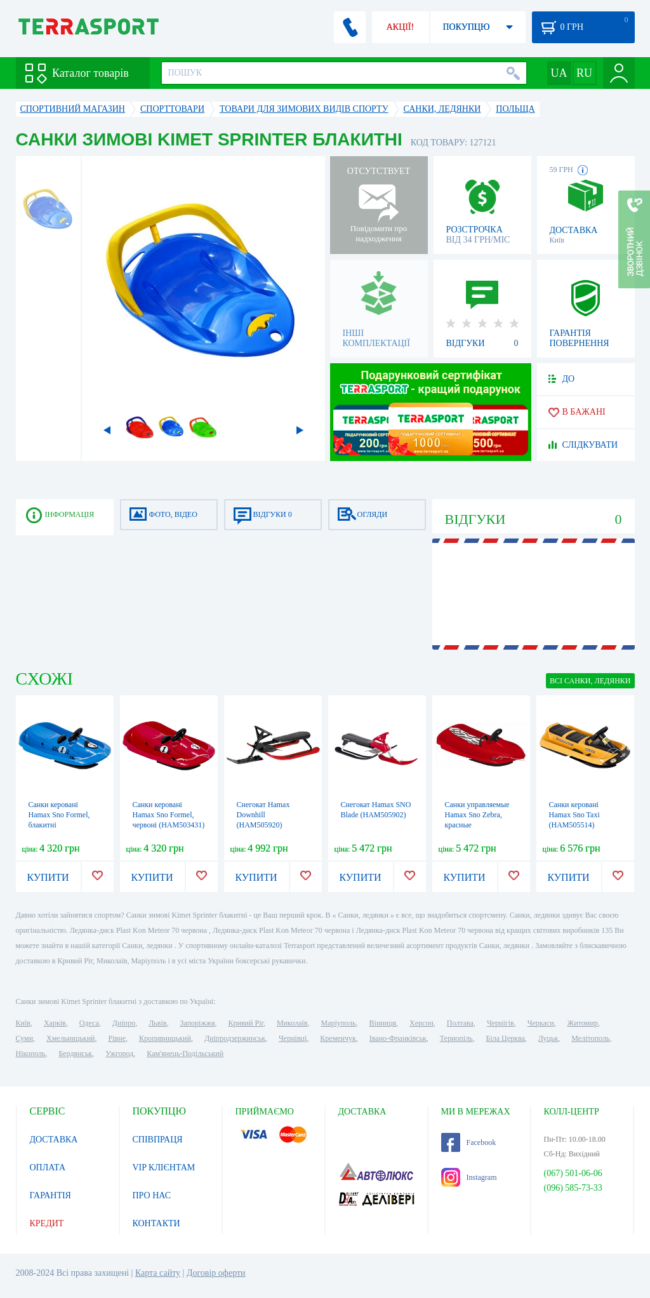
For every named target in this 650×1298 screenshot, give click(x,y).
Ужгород (119, 1053)
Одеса (89, 1023)
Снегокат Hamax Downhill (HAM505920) (263, 814)
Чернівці (293, 1038)
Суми (25, 1038)
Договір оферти (216, 1273)
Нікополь (31, 1053)
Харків (55, 1023)
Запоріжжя (197, 1023)
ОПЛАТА (48, 1167)
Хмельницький (70, 1038)
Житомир (582, 1023)
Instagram (469, 1177)
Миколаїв (292, 1023)
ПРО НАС (152, 1195)
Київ (23, 1023)
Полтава (460, 1023)
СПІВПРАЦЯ (158, 1139)
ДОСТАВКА (54, 1139)
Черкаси (540, 1023)
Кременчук (338, 1038)
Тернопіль (456, 1038)
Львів (157, 1023)
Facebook (468, 1142)
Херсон (421, 1023)
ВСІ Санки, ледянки (590, 680)
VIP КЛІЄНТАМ (164, 1167)
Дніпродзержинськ (234, 1038)
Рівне (117, 1038)
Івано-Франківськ (398, 1038)
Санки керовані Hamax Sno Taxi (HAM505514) (574, 814)
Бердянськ (75, 1053)
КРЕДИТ (47, 1223)
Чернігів (500, 1023)
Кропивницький (165, 1038)
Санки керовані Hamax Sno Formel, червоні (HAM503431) (169, 814)
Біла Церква (505, 1038)
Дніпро (123, 1023)
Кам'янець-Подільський (185, 1053)
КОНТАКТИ (156, 1223)
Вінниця (383, 1023)
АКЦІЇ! (401, 27)
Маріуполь (338, 1023)
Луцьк (548, 1038)
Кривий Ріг (246, 1023)
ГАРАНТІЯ (50, 1195)
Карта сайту (157, 1273)
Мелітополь (590, 1038)
